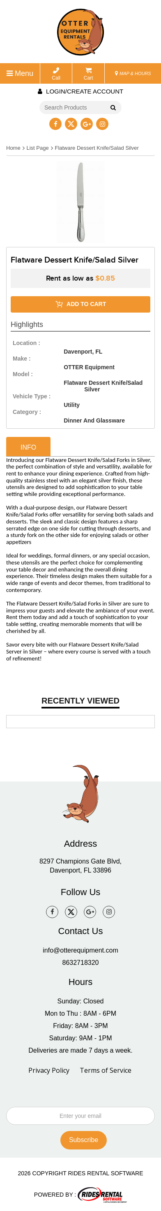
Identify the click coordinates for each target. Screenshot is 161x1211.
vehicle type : (32, 396)
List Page (37, 148)
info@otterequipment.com (80, 950)
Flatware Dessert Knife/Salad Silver (96, 148)
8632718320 (80, 962)
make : (22, 358)
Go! (112, 108)
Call (56, 74)
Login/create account (80, 91)
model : (23, 374)
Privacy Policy (48, 1070)
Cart (88, 74)
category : (27, 412)
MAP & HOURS (133, 73)
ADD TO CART (80, 304)
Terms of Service (105, 1070)
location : (26, 343)
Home (13, 148)
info (28, 447)
